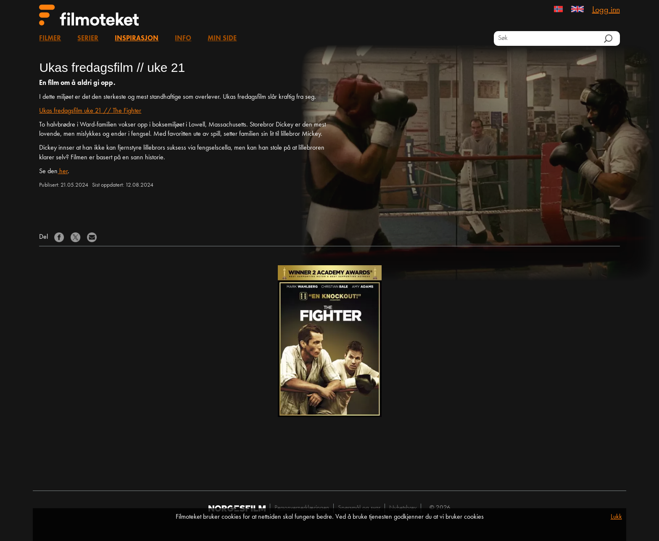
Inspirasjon (136, 38)
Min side (222, 38)
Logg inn (606, 10)
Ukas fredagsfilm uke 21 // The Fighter (90, 111)
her (63, 171)
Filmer (50, 38)
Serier (87, 38)
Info (183, 38)
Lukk (616, 517)
